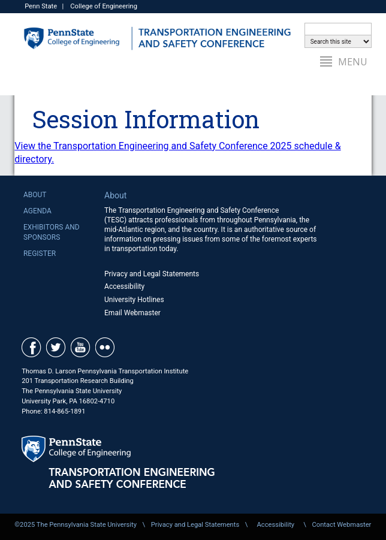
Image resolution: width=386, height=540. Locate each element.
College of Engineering (103, 6)
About (35, 195)
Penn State (41, 6)
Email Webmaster (132, 313)
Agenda (37, 211)
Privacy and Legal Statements (151, 274)
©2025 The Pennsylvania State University (75, 525)
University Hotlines (134, 299)
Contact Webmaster (341, 525)
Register (39, 253)
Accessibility (124, 286)
